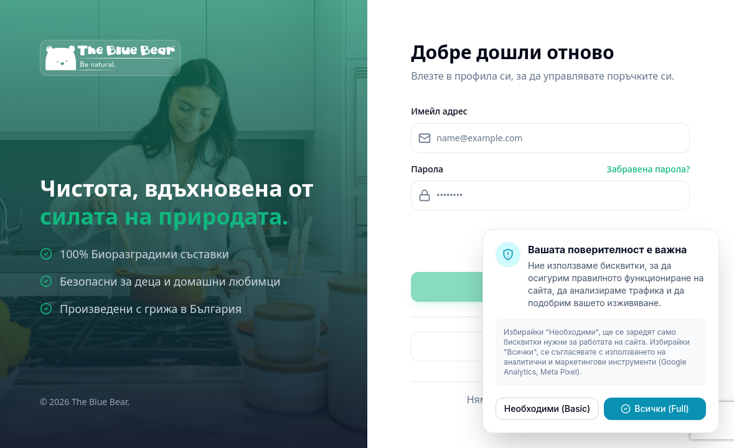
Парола (427, 169)
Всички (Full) (655, 408)
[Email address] (550, 138)
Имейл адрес (439, 111)
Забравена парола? (648, 169)
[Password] (550, 195)
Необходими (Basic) (547, 408)
